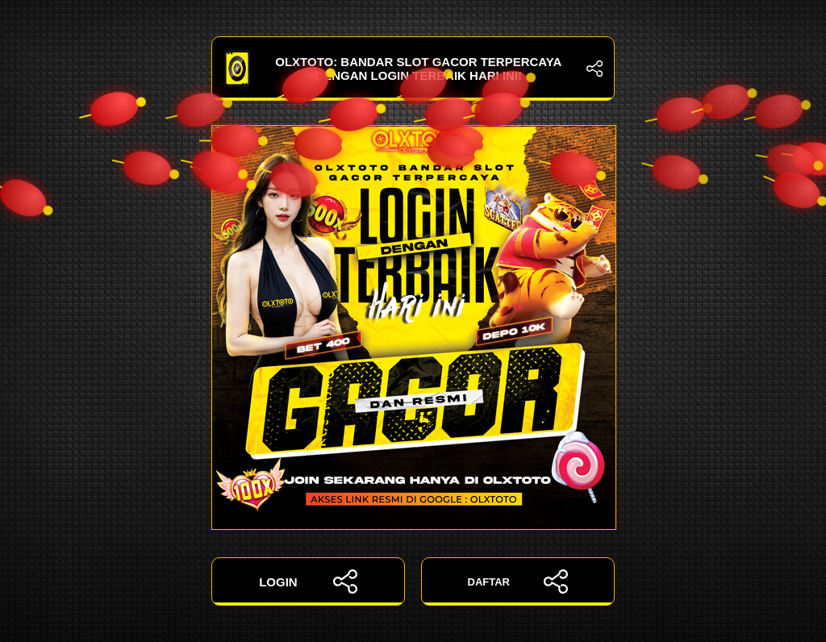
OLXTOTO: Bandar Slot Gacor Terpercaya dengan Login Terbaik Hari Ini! (413, 68)
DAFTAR (518, 581)
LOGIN (308, 581)
